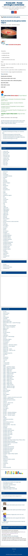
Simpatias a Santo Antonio (8, 430)
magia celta (5, 207)
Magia (4, 365)
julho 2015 (5, 162)
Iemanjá (4, 200)
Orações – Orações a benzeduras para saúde (12, 397)
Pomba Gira (5, 405)
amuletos (5, 177)
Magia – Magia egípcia (7, 377)
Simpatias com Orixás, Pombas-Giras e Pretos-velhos (14, 439)
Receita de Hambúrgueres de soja (10, 138)
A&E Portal (5, 171)
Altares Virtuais (6, 313)
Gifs (4, 196)
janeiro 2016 (5, 153)
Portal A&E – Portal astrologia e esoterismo (14, 4)
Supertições (5, 457)
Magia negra (5, 214)
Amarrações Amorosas (8, 483)
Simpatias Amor (4, 99)
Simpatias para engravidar (6, 110)
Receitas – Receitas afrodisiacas (9, 412)
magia (4, 206)
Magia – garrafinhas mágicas (9, 366)
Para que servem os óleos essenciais (10, 221)
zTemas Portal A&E (7, 467)
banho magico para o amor (15, 122)
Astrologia (5, 318)
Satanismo (5, 426)
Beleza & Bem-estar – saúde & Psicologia (11, 322)
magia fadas (5, 211)
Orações (5, 220)
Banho (7, 44)
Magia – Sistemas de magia (9, 387)
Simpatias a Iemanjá (5, 104)
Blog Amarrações (6, 486)
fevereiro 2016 (6, 152)
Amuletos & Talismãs (18, 102)
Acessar (4, 264)
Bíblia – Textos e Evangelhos (9, 326)
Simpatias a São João (7, 431)
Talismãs (5, 254)
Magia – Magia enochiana (8, 379)
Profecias (5, 409)
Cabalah (5, 333)
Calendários (5, 335)
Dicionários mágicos (7, 339)
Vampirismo (5, 463)
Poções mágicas (6, 404)
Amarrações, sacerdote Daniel (9, 484)
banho (6, 69)
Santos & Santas (6, 423)
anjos (4, 178)
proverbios (5, 227)
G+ (14, 551)
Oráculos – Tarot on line (8, 402)
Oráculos (5, 401)
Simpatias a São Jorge (7, 433)
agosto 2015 (5, 160)
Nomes (4, 393)
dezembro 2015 (6, 155)
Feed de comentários (7, 267)
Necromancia (6, 391)
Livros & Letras (6, 362)
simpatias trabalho (7, 249)
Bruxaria (5, 331)
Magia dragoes (6, 209)
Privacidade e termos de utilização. (10, 536)
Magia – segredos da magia (9, 386)
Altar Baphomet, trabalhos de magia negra (12, 482)
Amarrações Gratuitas (7, 176)
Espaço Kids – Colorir (7, 349)
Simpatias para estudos (8, 449)
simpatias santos (6, 246)
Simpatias (5, 232)
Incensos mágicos (20, 106)
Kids (4, 203)
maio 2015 (5, 164)
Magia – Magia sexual (7, 383)
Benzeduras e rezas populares (9, 325)
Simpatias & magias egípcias (7, 102)
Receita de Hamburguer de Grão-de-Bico (11, 134)
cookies (4, 187)
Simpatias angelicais (5, 107)
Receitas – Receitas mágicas (9, 415)
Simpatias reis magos (7, 244)
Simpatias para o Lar (22, 110)
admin (10, 24)
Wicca (6, 100)
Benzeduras (5, 185)
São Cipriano (5, 231)
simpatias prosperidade (8, 242)
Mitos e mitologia (6, 390)
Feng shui (5, 193)
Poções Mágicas (22, 95)
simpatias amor (6, 233)
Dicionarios (5, 188)
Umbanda (5, 461)
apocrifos (5, 180)
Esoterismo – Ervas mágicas (9, 346)
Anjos (2, 115)
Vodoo (4, 464)
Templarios (5, 460)
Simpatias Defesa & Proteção (9, 441)
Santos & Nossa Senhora (8, 422)
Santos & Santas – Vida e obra (9, 424)
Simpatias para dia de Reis (8, 446)
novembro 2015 (6, 156)
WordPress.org (6, 268)
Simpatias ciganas (7, 438)
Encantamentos (17, 99)
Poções (4, 222)
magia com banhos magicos (10, 123)
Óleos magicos (6, 218)
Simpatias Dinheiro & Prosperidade (8, 106)
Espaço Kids (5, 347)
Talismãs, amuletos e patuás (9, 459)
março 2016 (5, 151)
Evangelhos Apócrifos (7, 353)
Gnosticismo (5, 357)
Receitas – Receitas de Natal (9, 413)
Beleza (4, 184)
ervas (4, 191)
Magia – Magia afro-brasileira (9, 368)
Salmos (4, 229)
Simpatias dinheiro (7, 238)
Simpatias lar (5, 240)
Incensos (5, 202)
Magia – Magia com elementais (9, 372)
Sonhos (4, 250)
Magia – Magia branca (7, 369)
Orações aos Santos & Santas (9, 399)
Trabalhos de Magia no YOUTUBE (10, 488)
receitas (4, 228)
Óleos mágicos (6, 394)
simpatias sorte (6, 247)
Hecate (4, 198)
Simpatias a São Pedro (7, 434)
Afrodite (2, 97)
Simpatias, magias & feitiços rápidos (9, 113)
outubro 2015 (6, 158)
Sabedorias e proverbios (8, 419)
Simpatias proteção (7, 243)
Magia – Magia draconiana (8, 376)
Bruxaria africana (6, 332)
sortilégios (5, 251)
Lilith (4, 204)
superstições (5, 253)
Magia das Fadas (21, 113)
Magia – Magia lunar (7, 380)
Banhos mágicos (16, 24)
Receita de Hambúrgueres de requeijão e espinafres (14, 137)
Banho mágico (19, 120)
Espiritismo (5, 351)
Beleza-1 (5, 324)
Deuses (4, 337)
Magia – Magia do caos (8, 375)
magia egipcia (6, 210)
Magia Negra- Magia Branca (9, 487)
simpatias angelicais (7, 235)
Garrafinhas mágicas (7, 195)
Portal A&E (5, 224)
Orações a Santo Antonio (8, 398)
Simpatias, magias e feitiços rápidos (10, 453)
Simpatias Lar (6, 445)
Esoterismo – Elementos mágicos (10, 344)
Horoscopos (3, 111)
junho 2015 (5, 163)
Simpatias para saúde (7, 450)
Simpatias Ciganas (7, 236)
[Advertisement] (14, 291)
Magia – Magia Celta (7, 371)
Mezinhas (5, 216)
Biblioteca (5, 329)
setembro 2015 (6, 159)
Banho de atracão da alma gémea (9, 120)
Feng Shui (15, 110)
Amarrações (11, 99)
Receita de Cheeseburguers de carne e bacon (12, 135)
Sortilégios (5, 456)
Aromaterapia (6, 317)
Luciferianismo (6, 364)
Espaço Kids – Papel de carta (9, 350)
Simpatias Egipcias (7, 444)
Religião (4, 417)
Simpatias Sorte (6, 452)
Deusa (2, 74)
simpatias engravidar (7, 239)
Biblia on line (5, 328)
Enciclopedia (5, 342)
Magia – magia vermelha (8, 384)
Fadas (4, 192)
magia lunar (5, 213)
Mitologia (5, 217)
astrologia (5, 181)
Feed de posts (6, 265)
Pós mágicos (5, 225)
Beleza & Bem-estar (7, 321)
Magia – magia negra (7, 382)
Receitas (5, 410)
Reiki (4, 416)
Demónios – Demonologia (8, 336)
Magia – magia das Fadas (8, 373)
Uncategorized (6, 255)
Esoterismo (5, 343)
